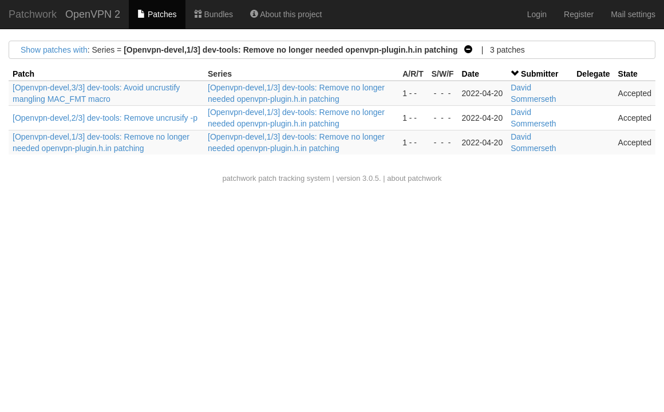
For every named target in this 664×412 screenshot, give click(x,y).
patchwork (239, 178)
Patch (23, 73)
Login (537, 14)
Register (579, 14)
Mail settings (633, 14)
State (628, 73)
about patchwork (414, 178)
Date (470, 73)
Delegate (593, 73)
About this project (286, 14)
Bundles (213, 14)
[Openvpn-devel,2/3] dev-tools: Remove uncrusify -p (105, 117)
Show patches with (54, 49)
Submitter (539, 73)
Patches (156, 14)
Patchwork (33, 14)
